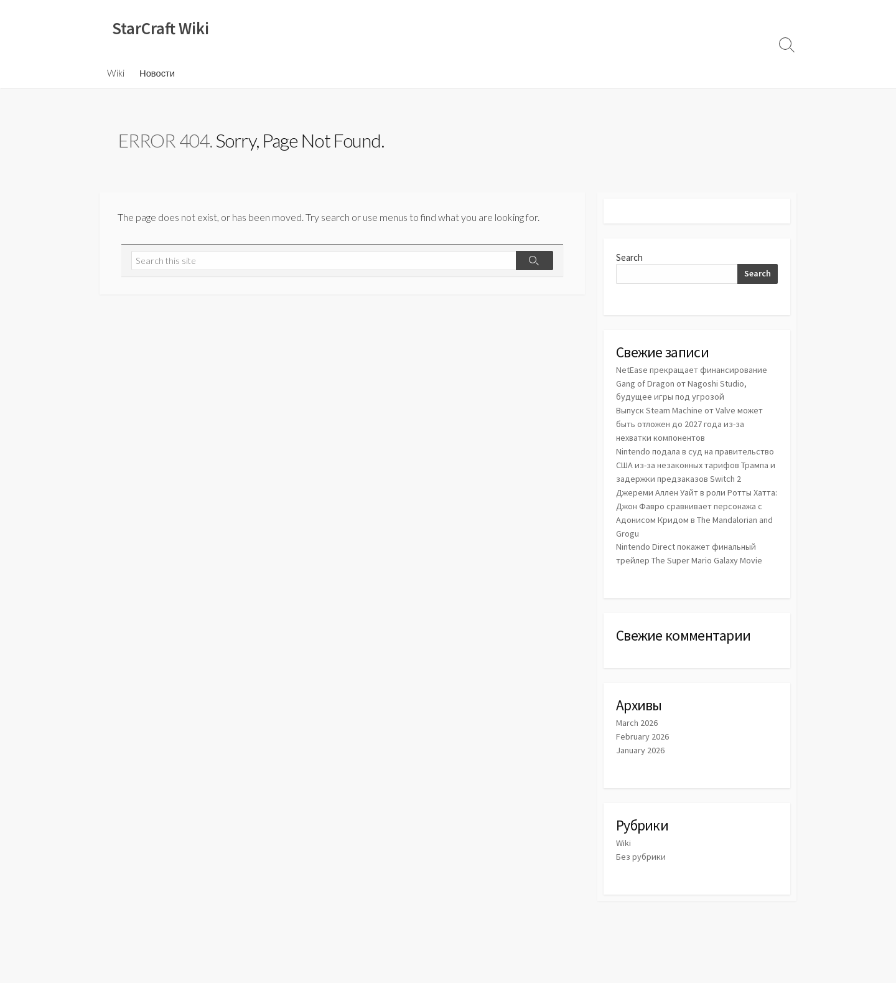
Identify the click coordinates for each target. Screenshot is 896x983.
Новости (157, 74)
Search (629, 259)
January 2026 (641, 756)
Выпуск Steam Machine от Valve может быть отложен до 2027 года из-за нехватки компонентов (693, 424)
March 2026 (637, 729)
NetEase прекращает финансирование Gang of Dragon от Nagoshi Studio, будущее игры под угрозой (694, 384)
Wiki (115, 74)
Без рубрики (641, 861)
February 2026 (643, 743)
